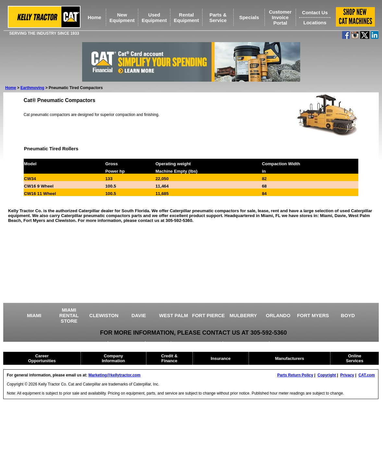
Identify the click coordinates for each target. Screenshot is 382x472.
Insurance (220, 358)
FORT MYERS (313, 315)
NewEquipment (122, 17)
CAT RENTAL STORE (293, 343)
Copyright (326, 375)
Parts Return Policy (295, 375)
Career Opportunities (42, 358)
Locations (315, 22)
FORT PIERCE (208, 315)
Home (94, 17)
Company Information (113, 358)
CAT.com (366, 375)
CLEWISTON (103, 315)
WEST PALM (173, 315)
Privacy (347, 375)
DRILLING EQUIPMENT (197, 343)
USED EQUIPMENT (86, 343)
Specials (249, 17)
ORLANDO (278, 315)
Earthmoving (32, 88)
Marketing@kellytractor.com (114, 375)
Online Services (355, 358)
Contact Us (315, 12)
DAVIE (138, 315)
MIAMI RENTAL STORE (69, 315)
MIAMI (34, 315)
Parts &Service (218, 17)
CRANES (159, 343)
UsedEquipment (154, 17)
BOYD (348, 315)
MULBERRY (243, 315)
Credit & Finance (169, 358)
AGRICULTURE (127, 343)
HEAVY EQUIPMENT (246, 343)
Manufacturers (289, 358)
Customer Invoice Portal (280, 17)
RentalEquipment (186, 17)
